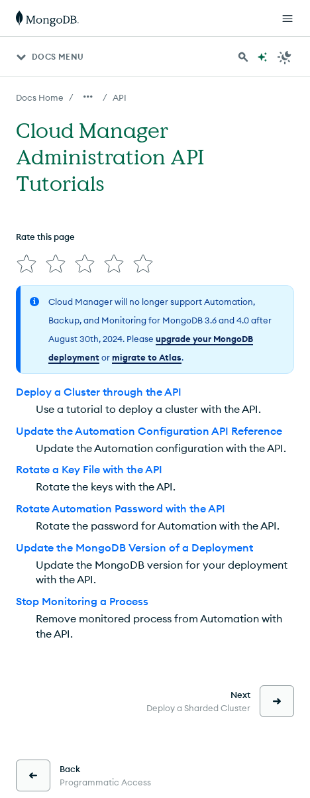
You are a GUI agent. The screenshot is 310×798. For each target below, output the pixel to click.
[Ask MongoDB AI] (262, 57)
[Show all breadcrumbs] (88, 96)
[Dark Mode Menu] (285, 57)
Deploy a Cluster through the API (98, 391)
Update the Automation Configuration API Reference (149, 430)
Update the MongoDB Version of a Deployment (134, 547)
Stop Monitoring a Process (82, 601)
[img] (26, 263)
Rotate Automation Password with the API (120, 508)
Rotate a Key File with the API (89, 469)
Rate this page (45, 236)
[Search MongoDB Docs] (243, 57)
